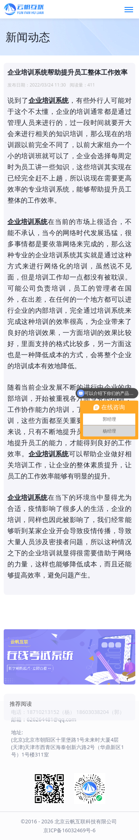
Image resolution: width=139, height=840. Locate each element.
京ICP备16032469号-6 (69, 830)
